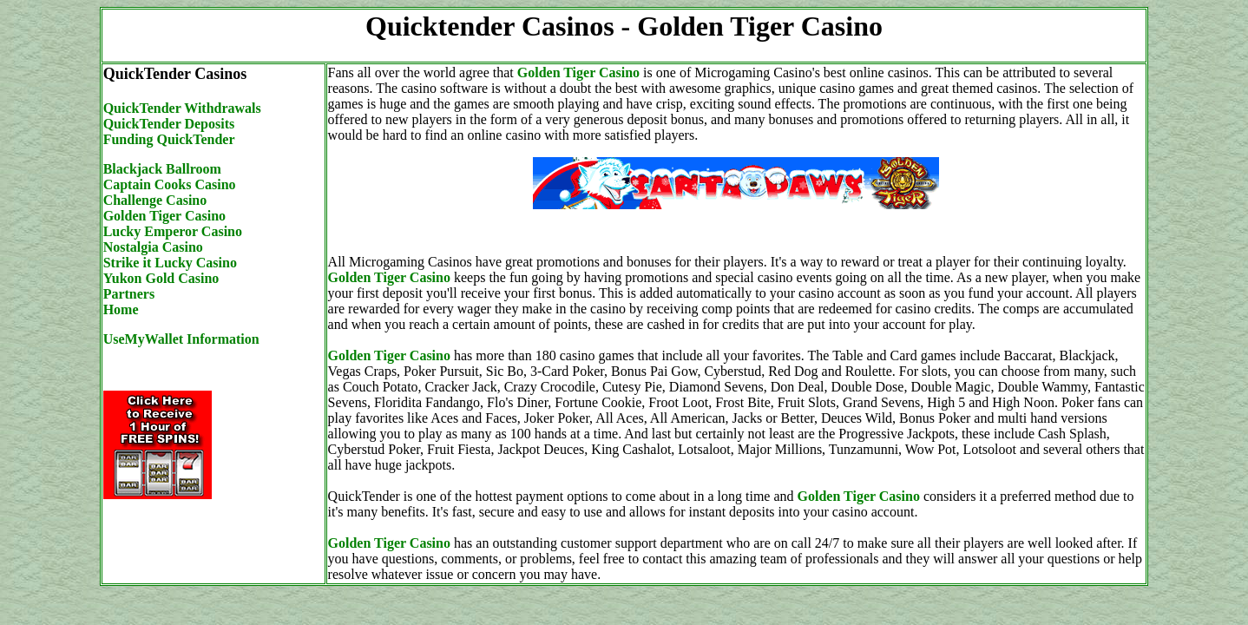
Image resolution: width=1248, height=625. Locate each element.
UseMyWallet (145, 339)
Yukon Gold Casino (161, 278)
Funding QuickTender (169, 139)
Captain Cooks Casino (169, 184)
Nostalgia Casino (153, 247)
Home (121, 309)
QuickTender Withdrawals (182, 108)
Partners (129, 293)
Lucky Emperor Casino (172, 231)
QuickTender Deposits (169, 123)
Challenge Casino (155, 200)
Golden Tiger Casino (164, 215)
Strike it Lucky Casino (170, 262)
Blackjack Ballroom (162, 168)
